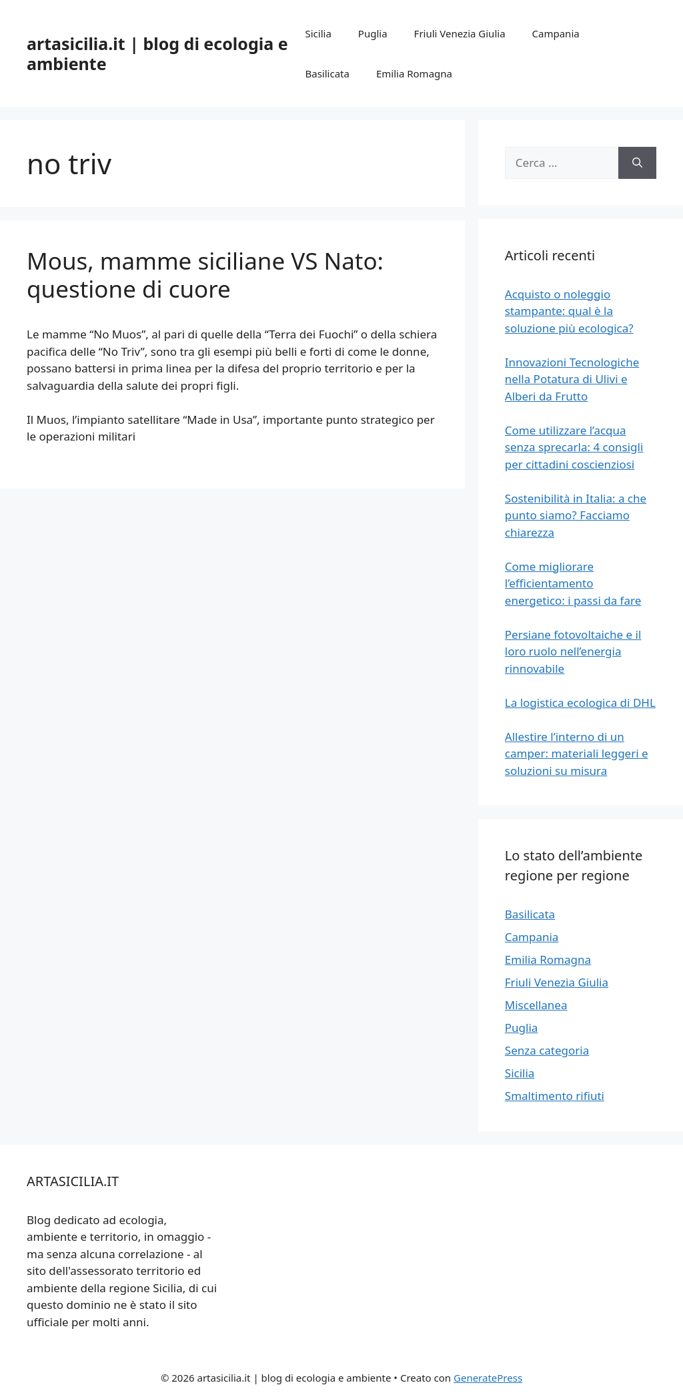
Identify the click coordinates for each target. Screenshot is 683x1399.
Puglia (373, 33)
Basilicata (327, 73)
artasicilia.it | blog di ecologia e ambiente (157, 53)
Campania (556, 33)
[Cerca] (637, 163)
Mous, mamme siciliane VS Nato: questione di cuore (205, 274)
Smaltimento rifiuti (554, 1095)
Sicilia (318, 33)
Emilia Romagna (414, 73)
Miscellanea (536, 1005)
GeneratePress (488, 1377)
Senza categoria (547, 1050)
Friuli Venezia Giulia (460, 33)
